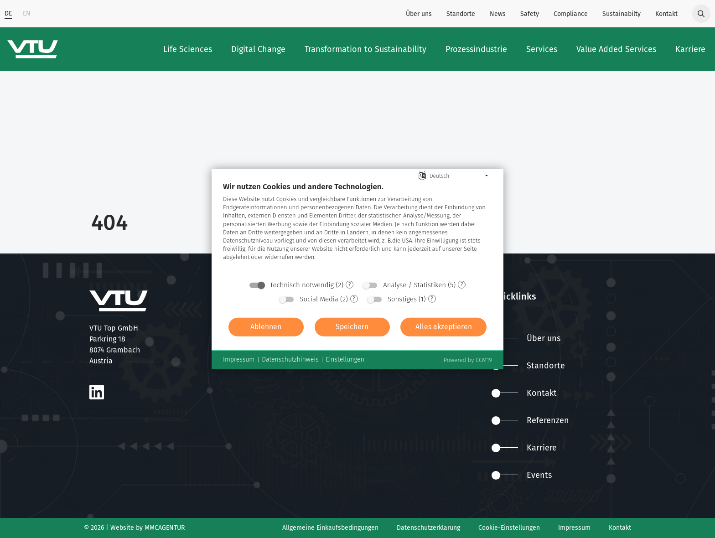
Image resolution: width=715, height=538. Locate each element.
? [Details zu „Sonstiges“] (431, 298)
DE (8, 13)
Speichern (352, 326)
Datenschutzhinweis (290, 359)
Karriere (524, 448)
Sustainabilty (621, 14)
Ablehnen (265, 326)
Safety (529, 14)
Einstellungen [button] (345, 359)
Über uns (419, 14)
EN (27, 13)
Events (522, 475)
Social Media (319, 299)
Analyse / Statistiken (414, 284)
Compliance (571, 14)
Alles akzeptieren (443, 326)
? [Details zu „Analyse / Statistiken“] (462, 284)
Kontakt (666, 14)
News (498, 14)
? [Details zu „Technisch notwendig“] (349, 284)
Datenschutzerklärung (428, 528)
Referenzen (530, 420)
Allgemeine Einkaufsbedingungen (330, 528)
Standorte (460, 14)
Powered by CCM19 (468, 359)
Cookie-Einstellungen (509, 528)
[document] (357, 228)
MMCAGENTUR (165, 528)
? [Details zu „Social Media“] (353, 298)
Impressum (574, 528)
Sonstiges (402, 299)
